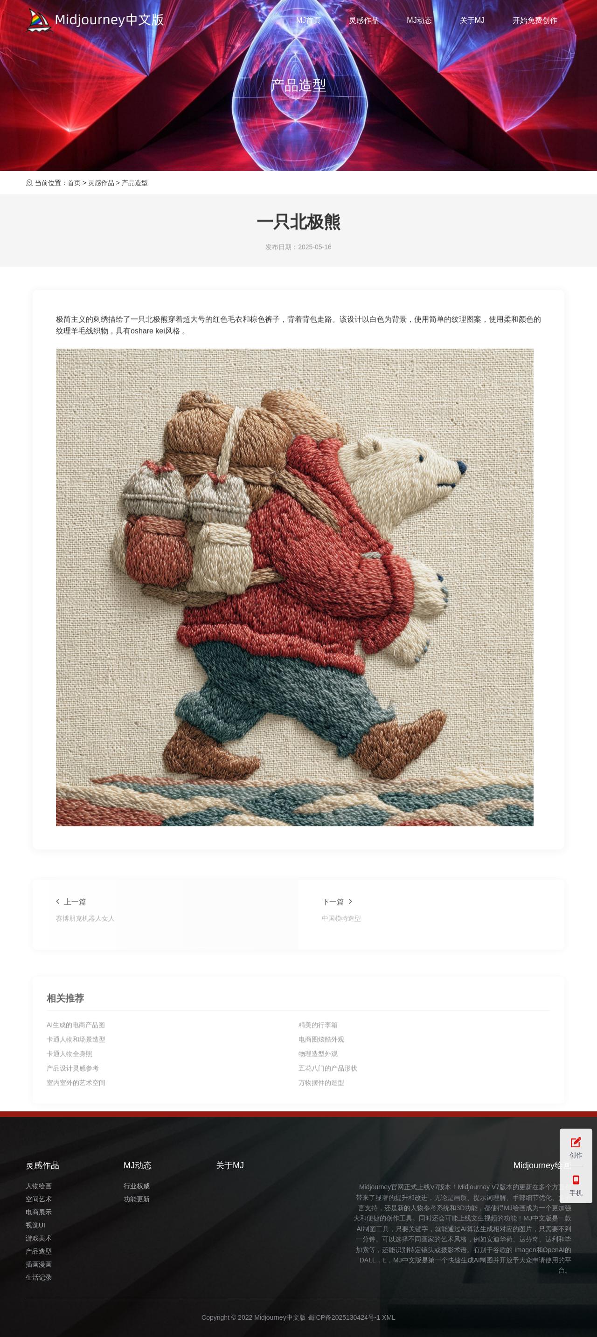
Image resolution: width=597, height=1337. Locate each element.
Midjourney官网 (381, 1187)
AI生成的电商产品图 (76, 1103)
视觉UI (35, 1225)
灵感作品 (364, 20)
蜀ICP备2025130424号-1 (344, 1317)
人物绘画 (39, 1186)
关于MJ (472, 20)
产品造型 (135, 182)
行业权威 (137, 1186)
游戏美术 (39, 1238)
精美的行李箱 (318, 1103)
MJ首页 (308, 20)
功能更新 (137, 1199)
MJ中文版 (537, 1218)
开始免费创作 (535, 20)
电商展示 (39, 1212)
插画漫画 (39, 1264)
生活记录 (39, 1277)
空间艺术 (39, 1199)
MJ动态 (419, 20)
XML (389, 1317)
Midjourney (474, 1187)
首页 (74, 182)
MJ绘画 (515, 1208)
